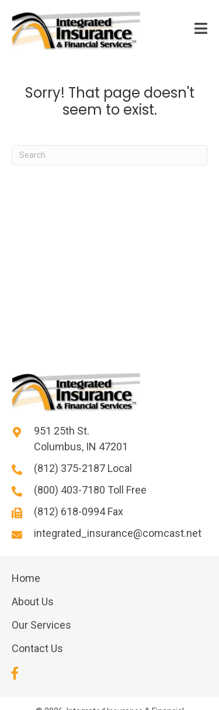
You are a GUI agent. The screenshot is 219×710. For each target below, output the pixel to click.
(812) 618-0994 (70, 511)
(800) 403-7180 (70, 490)
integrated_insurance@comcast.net (117, 533)
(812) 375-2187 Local (83, 468)
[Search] (109, 155)
